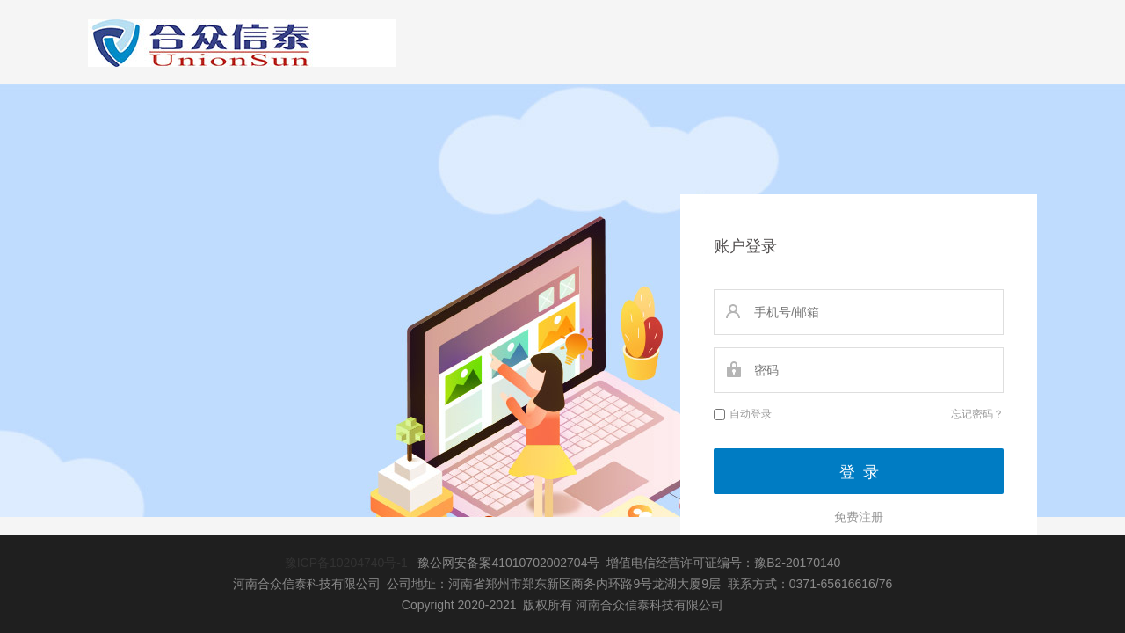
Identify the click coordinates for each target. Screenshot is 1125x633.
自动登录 (743, 414)
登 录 (859, 472)
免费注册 (858, 517)
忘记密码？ (977, 414)
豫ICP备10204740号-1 (346, 563)
